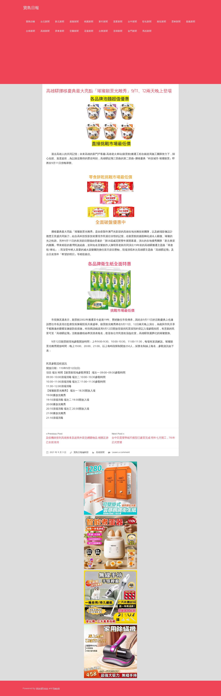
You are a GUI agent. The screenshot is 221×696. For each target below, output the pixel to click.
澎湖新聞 (117, 30)
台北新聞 (45, 21)
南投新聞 (161, 21)
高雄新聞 (45, 30)
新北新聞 (59, 21)
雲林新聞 (176, 21)
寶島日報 (33, 7)
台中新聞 (132, 21)
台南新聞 (30, 30)
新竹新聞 (103, 21)
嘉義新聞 (190, 21)
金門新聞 (132, 30)
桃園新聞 (88, 21)
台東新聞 (103, 30)
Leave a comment (121, 452)
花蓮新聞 (88, 30)
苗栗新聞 (117, 21)
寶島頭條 (30, 21)
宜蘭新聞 (74, 30)
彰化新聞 (146, 21)
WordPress (42, 688)
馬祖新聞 (146, 30)
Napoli (56, 688)
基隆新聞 (74, 21)
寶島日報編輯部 (81, 452)
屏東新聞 (59, 30)
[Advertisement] (110, 61)
